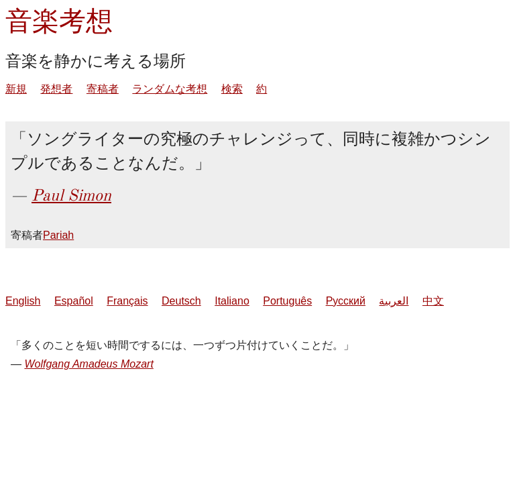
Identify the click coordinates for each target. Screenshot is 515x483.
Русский (345, 301)
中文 (433, 301)
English (22, 301)
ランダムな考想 (169, 89)
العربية (393, 301)
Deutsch (181, 301)
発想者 (56, 89)
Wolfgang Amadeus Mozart (88, 364)
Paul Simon (71, 195)
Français (127, 301)
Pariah (58, 235)
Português (287, 301)
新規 (16, 89)
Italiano (232, 301)
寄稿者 (103, 89)
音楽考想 (59, 21)
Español (73, 301)
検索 (232, 89)
